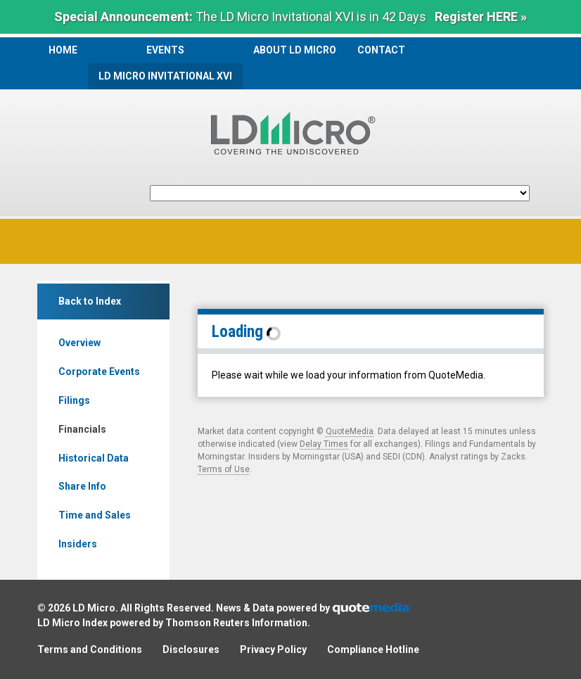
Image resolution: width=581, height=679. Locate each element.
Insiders (77, 544)
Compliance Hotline (373, 649)
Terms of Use (224, 469)
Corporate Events (99, 371)
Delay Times (324, 444)
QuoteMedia (350, 431)
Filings (74, 400)
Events (165, 50)
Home (63, 50)
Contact (381, 50)
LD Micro (93, 608)
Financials (82, 429)
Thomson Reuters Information (236, 622)
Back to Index (89, 301)
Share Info (82, 486)
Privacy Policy (273, 649)
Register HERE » (481, 16)
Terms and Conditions (89, 649)
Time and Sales (94, 515)
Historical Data (93, 458)
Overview (79, 342)
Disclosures (190, 649)
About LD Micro (294, 50)
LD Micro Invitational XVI (165, 76)
